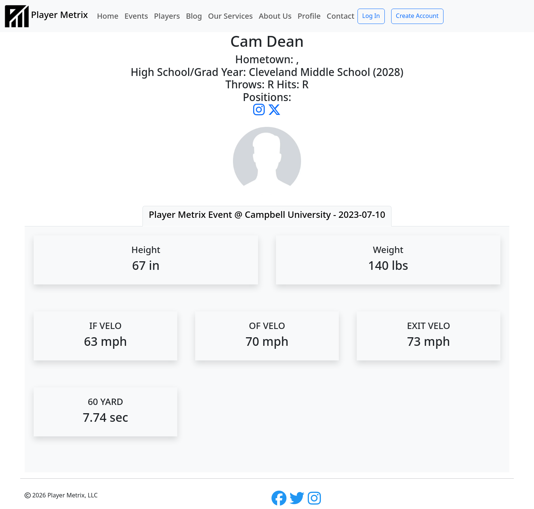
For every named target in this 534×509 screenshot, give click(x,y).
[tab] (267, 216)
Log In (371, 16)
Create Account (417, 16)
